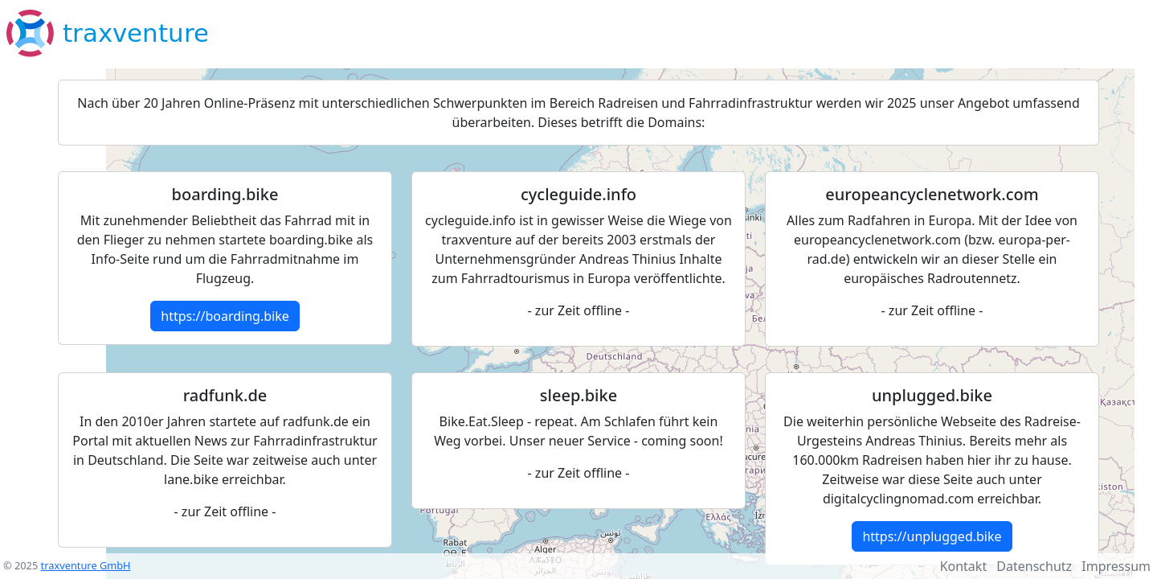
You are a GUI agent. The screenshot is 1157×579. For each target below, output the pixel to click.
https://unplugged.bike (931, 536)
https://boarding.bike (224, 316)
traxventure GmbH (86, 565)
